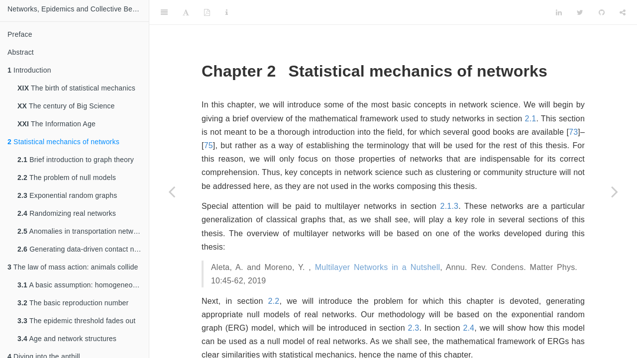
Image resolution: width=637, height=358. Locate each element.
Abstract (20, 52)
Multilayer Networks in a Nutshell (377, 267)
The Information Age (56, 124)
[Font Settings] (186, 12)
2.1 (530, 118)
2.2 (274, 301)
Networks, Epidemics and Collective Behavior (78, 9)
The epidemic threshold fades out (76, 321)
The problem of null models (66, 177)
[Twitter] (580, 12)
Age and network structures (66, 339)
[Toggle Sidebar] (164, 12)
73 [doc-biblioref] (573, 132)
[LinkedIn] (558, 12)
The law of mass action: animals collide (72, 267)
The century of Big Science (65, 106)
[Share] (622, 12)
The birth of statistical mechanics (76, 88)
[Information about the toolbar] (226, 12)
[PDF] (207, 12)
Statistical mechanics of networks (63, 142)
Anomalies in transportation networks (82, 231)
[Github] (601, 12)
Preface (19, 34)
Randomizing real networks (66, 213)
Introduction (29, 70)
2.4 (468, 328)
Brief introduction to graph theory (75, 160)
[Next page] (614, 191)
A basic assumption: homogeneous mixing (83, 285)
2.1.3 (449, 206)
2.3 (414, 328)
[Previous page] (171, 191)
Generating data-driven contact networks (83, 249)
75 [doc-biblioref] (208, 145)
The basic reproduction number (72, 303)
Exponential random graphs (67, 195)
